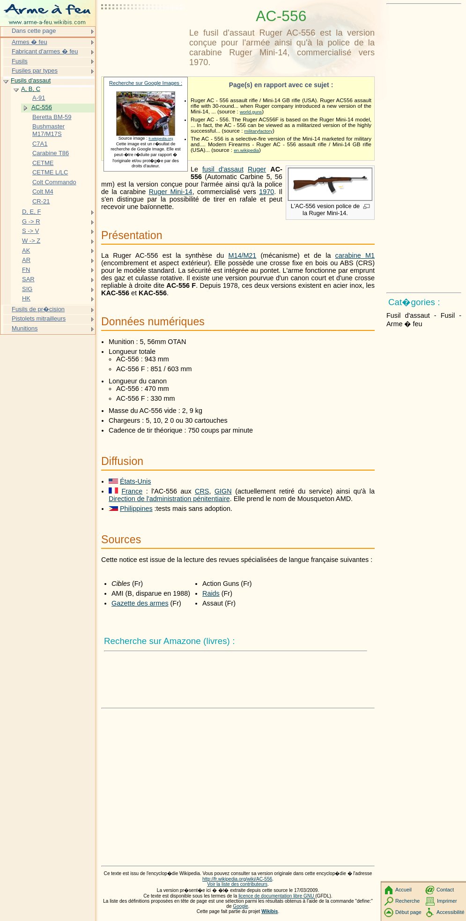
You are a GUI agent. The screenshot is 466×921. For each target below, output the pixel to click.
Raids (211, 593)
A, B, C (30, 88)
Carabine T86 (50, 153)
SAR (28, 279)
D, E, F (31, 211)
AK (26, 250)
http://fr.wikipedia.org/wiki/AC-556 (237, 879)
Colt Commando (54, 182)
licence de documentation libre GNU (276, 896)
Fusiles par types (35, 70)
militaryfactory (258, 131)
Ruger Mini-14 (170, 191)
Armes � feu (29, 41)
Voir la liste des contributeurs (237, 884)
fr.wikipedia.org (160, 138)
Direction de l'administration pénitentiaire (169, 498)
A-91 (38, 97)
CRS (202, 491)
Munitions (24, 328)
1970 (266, 191)
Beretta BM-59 (52, 116)
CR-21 (41, 201)
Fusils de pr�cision (38, 309)
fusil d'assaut (223, 169)
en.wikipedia (246, 150)
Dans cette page (34, 30)
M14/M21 (242, 255)
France (131, 491)
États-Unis (135, 481)
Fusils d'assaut (31, 80)
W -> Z (31, 240)
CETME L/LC (50, 172)
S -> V (30, 230)
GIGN (223, 491)
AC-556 (41, 107)
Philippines (136, 508)
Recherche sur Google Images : (145, 83)
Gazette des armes (140, 603)
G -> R (31, 221)
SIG (27, 288)
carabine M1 (355, 255)
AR (26, 259)
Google (240, 906)
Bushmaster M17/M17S (48, 130)
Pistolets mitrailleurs (39, 318)
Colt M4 (42, 191)
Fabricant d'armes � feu (45, 51)
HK (26, 298)
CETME (42, 162)
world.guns (251, 111)
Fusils (20, 61)
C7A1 (39, 143)
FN (26, 269)
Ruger (257, 169)
